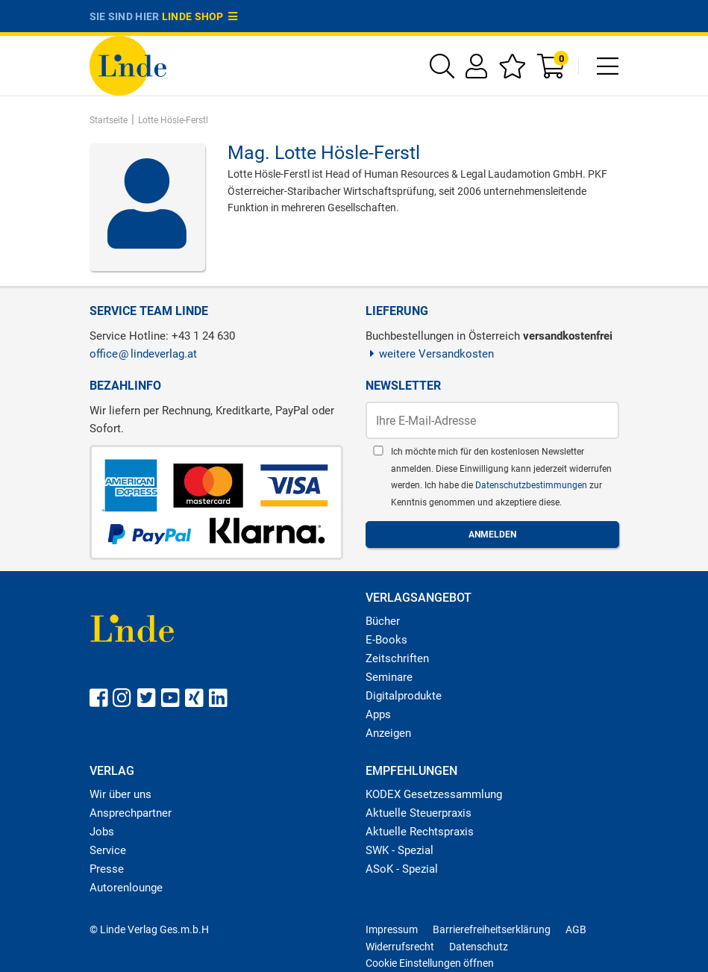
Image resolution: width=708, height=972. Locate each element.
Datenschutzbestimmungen (532, 485)
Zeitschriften (397, 658)
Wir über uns (120, 794)
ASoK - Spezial (402, 869)
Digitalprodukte (404, 695)
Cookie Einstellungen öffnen (430, 963)
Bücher (383, 621)
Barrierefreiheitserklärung (492, 929)
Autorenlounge (126, 887)
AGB (576, 929)
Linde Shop (200, 16)
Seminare (389, 677)
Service (108, 850)
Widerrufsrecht (400, 947)
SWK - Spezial (399, 850)
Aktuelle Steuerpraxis (419, 813)
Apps (378, 714)
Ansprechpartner (131, 813)
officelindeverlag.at (143, 354)
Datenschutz (478, 947)
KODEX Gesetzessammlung (434, 794)
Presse (107, 869)
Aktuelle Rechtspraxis (420, 831)
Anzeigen (388, 733)
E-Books (386, 640)
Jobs (102, 831)
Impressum (392, 929)
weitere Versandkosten (430, 354)
